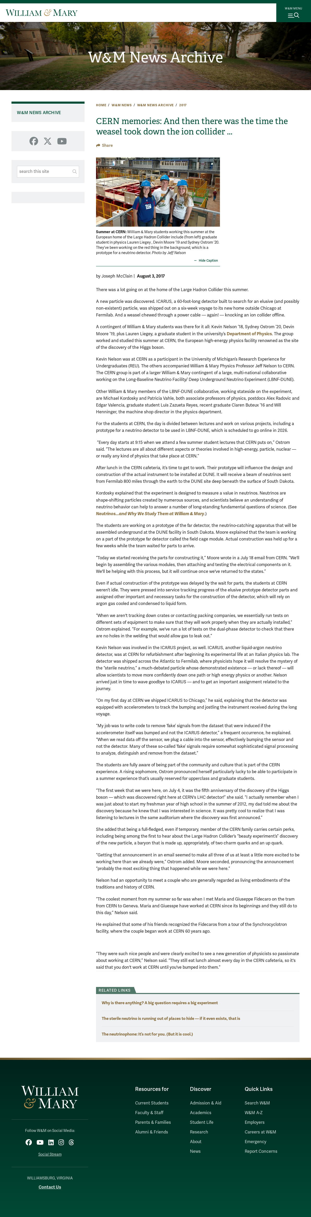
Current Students (152, 1103)
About (195, 1141)
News (195, 1151)
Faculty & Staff (149, 1112)
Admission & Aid (205, 1103)
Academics (200, 1112)
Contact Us (50, 1187)
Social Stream (50, 1154)
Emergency (255, 1141)
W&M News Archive (155, 57)
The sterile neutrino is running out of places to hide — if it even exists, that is (171, 1018)
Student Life (201, 1122)
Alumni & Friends (151, 1132)
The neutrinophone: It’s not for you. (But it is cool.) (147, 1034)
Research (199, 1132)
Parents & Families (153, 1122)
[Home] (41, 12)
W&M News (122, 105)
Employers (255, 1122)
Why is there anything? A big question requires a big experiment (160, 1002)
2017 (183, 105)
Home (101, 105)
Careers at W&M (260, 1132)
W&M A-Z (254, 1112)
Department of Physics (249, 334)
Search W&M (257, 1103)
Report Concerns (261, 1151)
